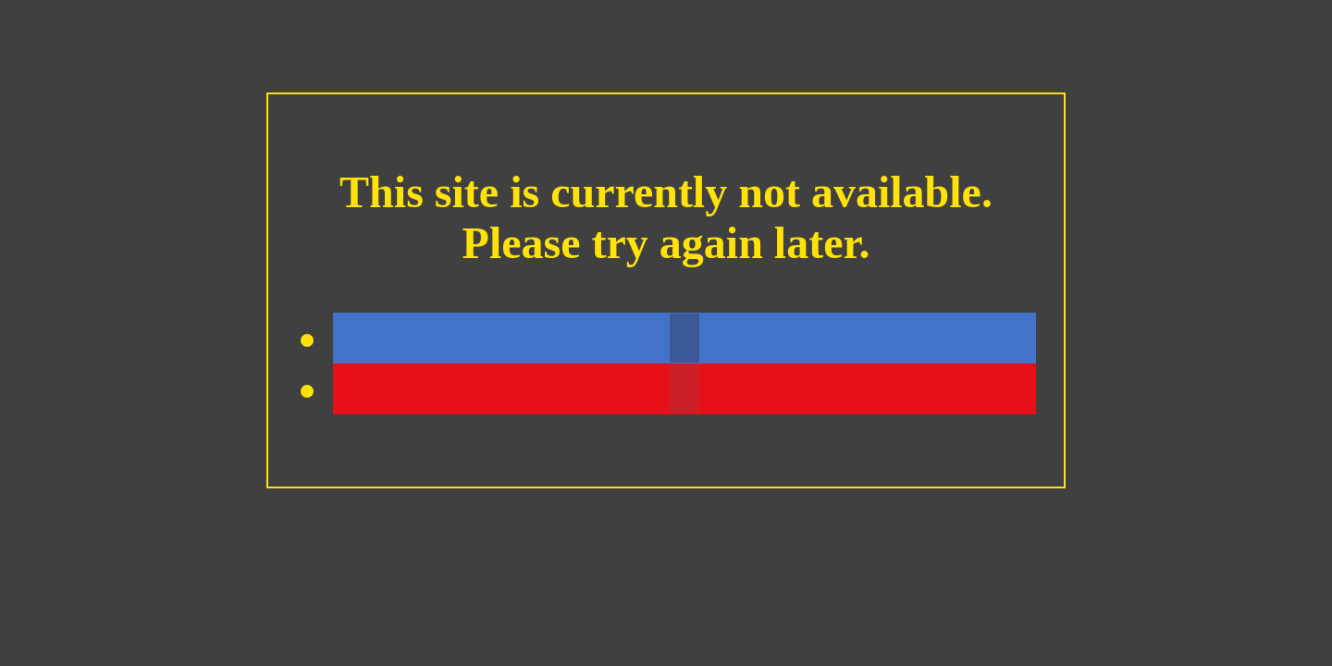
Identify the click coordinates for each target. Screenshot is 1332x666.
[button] (684, 338)
